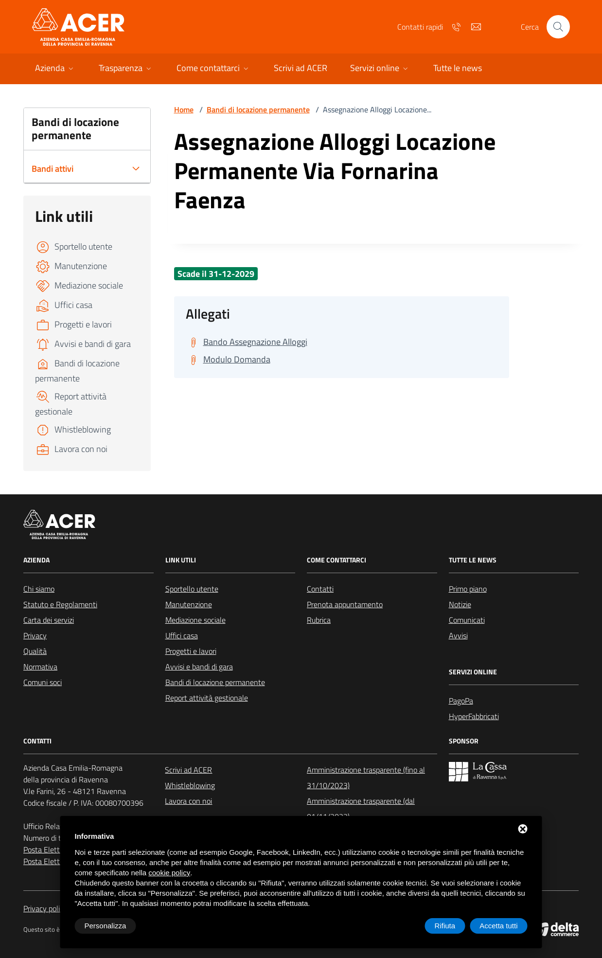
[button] (55, 69)
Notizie (460, 604)
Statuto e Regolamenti (60, 604)
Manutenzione (188, 604)
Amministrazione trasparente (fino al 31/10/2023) (366, 777)
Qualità (35, 651)
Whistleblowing (190, 785)
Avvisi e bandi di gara (199, 666)
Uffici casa (181, 635)
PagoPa (461, 700)
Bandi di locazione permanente (258, 109)
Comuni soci (42, 682)
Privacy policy (45, 908)
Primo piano (468, 589)
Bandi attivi (52, 168)
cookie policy (169, 872)
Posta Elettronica (51, 849)
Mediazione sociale (195, 620)
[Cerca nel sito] (558, 26)
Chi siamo (38, 589)
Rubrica (319, 620)
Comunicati (467, 620)
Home (184, 109)
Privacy (35, 635)
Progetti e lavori (190, 651)
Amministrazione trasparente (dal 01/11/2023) (361, 808)
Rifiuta (445, 926)
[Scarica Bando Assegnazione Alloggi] (246, 342)
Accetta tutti (498, 926)
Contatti (320, 589)
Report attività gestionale (206, 698)
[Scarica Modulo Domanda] (228, 359)
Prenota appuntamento (345, 604)
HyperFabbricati (474, 716)
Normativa (40, 666)
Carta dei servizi (48, 620)
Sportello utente (191, 589)
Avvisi (458, 635)
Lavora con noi (188, 801)
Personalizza (105, 926)
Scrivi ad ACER (188, 770)
